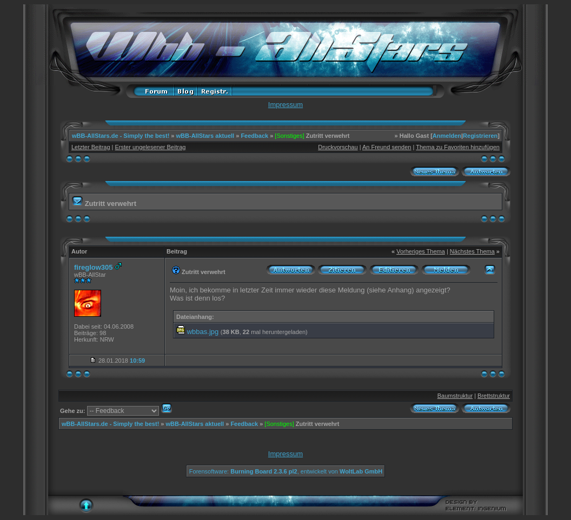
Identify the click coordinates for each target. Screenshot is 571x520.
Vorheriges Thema (420, 251)
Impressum (285, 105)
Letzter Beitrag (90, 147)
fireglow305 (93, 267)
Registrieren (480, 135)
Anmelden (447, 135)
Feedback (254, 135)
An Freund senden (386, 147)
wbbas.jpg (203, 332)
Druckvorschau (337, 147)
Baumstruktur (455, 395)
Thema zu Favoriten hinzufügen (458, 147)
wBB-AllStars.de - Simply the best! (120, 135)
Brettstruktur (493, 395)
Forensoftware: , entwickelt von (285, 471)
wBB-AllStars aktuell (205, 135)
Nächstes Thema (472, 251)
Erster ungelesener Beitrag (150, 147)
